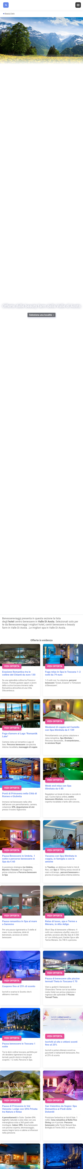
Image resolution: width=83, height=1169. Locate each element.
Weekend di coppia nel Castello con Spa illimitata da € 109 (62, 728)
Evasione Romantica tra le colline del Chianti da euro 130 (18, 673)
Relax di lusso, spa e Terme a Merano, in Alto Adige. (61, 923)
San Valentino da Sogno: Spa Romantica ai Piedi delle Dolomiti (61, 1109)
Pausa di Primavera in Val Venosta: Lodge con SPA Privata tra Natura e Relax (19, 1109)
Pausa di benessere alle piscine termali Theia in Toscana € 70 (62, 980)
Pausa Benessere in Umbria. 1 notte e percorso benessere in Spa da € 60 (18, 858)
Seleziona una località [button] (41, 315)
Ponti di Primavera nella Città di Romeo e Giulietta (19, 795)
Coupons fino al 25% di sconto (18, 986)
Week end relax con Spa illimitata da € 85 (58, 787)
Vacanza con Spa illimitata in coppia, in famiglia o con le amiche (61, 858)
